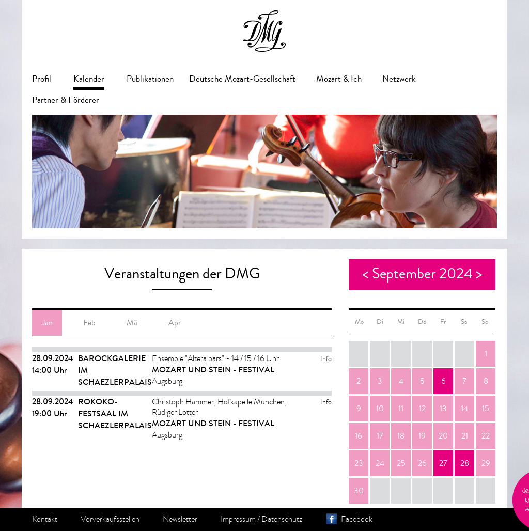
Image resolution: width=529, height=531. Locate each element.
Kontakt (44, 519)
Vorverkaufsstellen (110, 519)
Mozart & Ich (339, 78)
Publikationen (150, 78)
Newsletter (180, 519)
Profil (41, 78)
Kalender (88, 78)
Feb (89, 323)
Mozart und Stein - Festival (213, 370)
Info (326, 359)
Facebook (356, 519)
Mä (132, 323)
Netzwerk (399, 78)
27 (443, 463)
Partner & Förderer (65, 99)
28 (464, 463)
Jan (47, 323)
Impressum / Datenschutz (261, 519)
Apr (174, 323)
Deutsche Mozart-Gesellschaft (242, 78)
